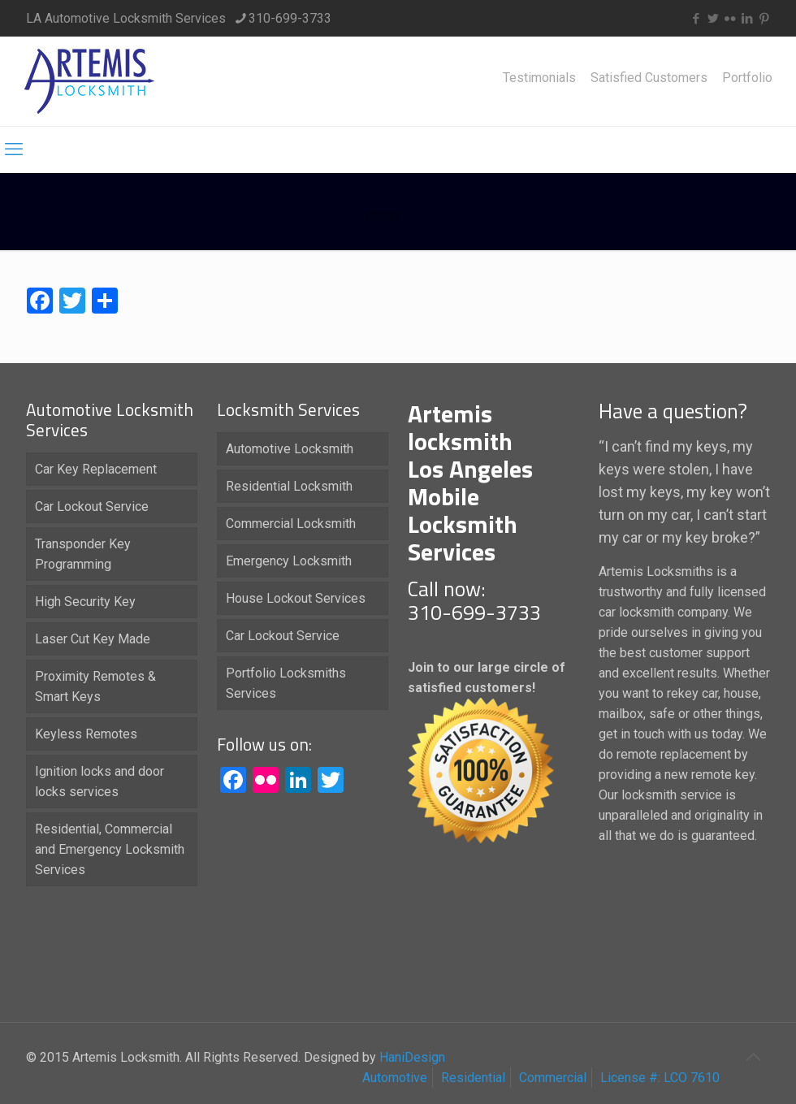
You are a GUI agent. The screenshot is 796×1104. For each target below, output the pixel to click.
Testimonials (539, 77)
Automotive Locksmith (289, 449)
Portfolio (747, 77)
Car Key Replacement (96, 469)
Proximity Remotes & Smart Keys (95, 686)
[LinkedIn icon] (747, 18)
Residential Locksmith (289, 486)
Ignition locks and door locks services (99, 781)
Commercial (552, 1077)
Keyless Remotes (86, 734)
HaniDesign (410, 1057)
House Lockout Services (296, 598)
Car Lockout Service (92, 506)
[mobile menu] (14, 149)
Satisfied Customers (649, 77)
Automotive (394, 1077)
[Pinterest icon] (764, 18)
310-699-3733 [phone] (290, 18)
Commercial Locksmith (291, 523)
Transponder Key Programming (83, 554)
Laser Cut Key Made (92, 639)
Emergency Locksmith (289, 561)
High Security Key (85, 601)
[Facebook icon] (696, 18)
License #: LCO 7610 (660, 1077)
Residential (473, 1077)
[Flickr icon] (730, 18)
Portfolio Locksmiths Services (286, 683)
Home (382, 215)
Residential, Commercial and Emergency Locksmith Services (109, 849)
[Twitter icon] (713, 18)
